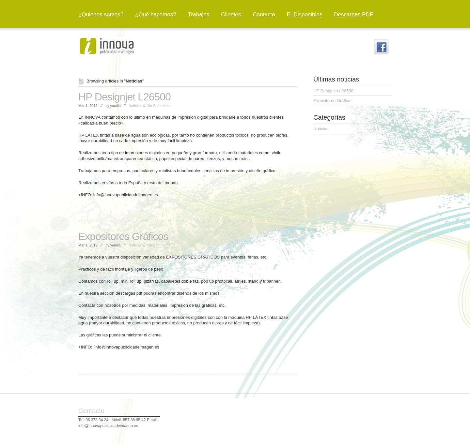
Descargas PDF (353, 14)
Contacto (264, 14)
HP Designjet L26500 (124, 97)
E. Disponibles (304, 14)
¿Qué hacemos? (155, 14)
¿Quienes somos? (100, 14)
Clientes (231, 14)
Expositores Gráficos (123, 236)
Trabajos (199, 14)
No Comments (159, 106)
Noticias (135, 106)
